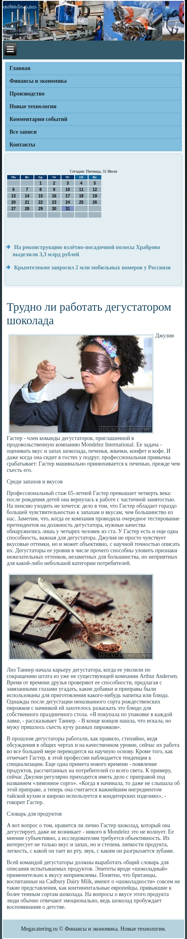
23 (54, 202)
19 (95, 196)
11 (81, 189)
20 (13, 202)
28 (27, 209)
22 (40, 202)
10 (67, 189)
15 (40, 196)
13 (13, 196)
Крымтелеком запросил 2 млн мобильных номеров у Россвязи (92, 268)
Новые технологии (33, 106)
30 (54, 209)
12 (95, 189)
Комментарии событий (38, 119)
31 (67, 209)
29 (40, 209)
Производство (27, 94)
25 (81, 202)
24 (67, 202)
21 (27, 202)
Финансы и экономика (38, 81)
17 (67, 196)
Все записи (23, 132)
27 (13, 209)
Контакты (22, 145)
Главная (20, 68)
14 (27, 196)
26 (95, 202)
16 (54, 196)
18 (81, 196)
